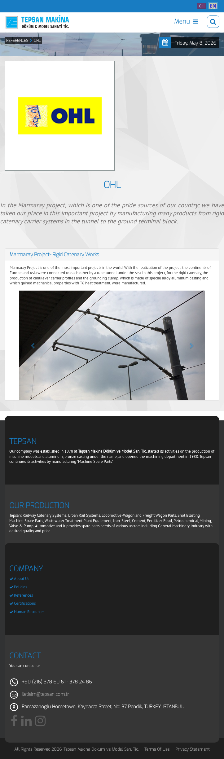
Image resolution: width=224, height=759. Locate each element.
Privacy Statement (192, 749)
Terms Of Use (156, 749)
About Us (21, 578)
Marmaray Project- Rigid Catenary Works (54, 254)
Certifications (25, 603)
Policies (20, 587)
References (23, 595)
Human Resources (29, 611)
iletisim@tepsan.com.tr (45, 694)
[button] (33, 345)
